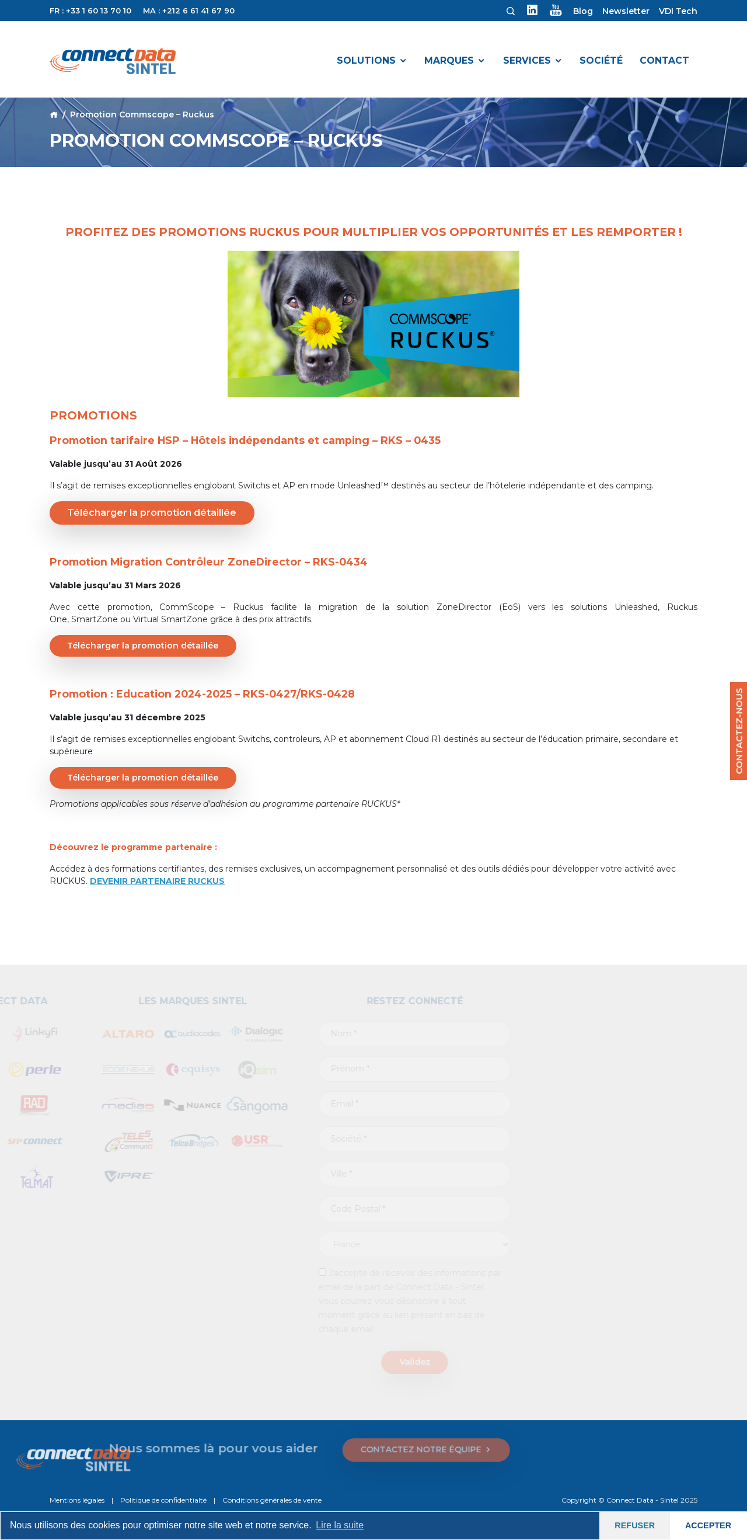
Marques (449, 60)
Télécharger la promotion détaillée (151, 512)
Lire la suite (340, 1525)
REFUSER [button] (635, 1525)
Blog (583, 11)
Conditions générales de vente (272, 1500)
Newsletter (626, 11)
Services (527, 60)
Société (601, 60)
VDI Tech (678, 11)
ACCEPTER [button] (708, 1525)
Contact (664, 60)
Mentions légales (77, 1500)
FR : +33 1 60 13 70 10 (90, 10)
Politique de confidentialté (163, 1500)
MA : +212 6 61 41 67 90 (189, 10)
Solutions (366, 60)
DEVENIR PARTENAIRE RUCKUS (157, 881)
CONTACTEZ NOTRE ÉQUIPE (166, 1450)
